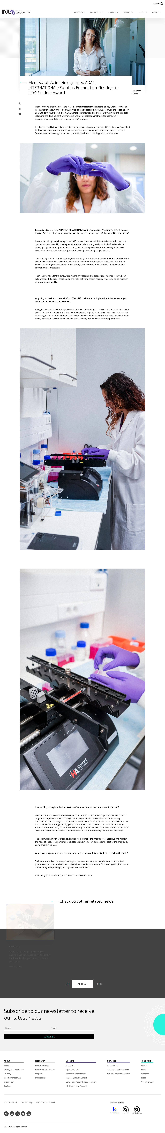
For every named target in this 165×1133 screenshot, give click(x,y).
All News (82, 984)
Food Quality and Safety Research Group (81, 110)
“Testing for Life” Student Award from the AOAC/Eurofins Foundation (82, 111)
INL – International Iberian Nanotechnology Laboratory (95, 106)
